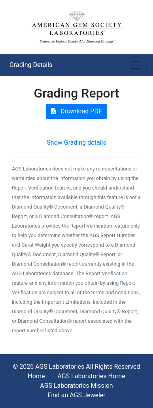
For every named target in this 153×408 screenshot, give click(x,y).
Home (36, 376)
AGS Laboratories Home (91, 376)
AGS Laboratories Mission (76, 385)
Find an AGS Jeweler (76, 395)
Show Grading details (76, 142)
